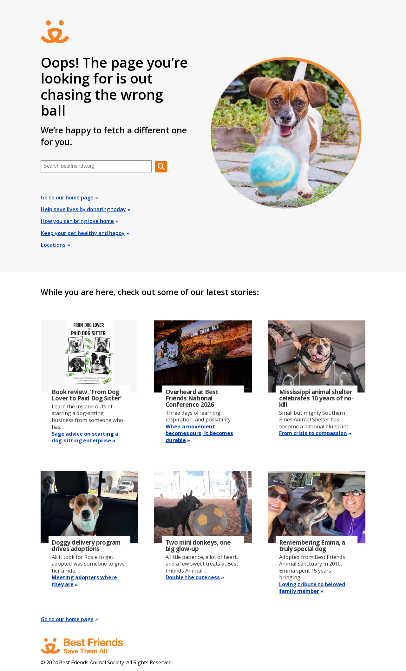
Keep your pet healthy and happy (83, 233)
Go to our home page (67, 197)
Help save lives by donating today (83, 209)
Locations (53, 244)
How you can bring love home (77, 221)
